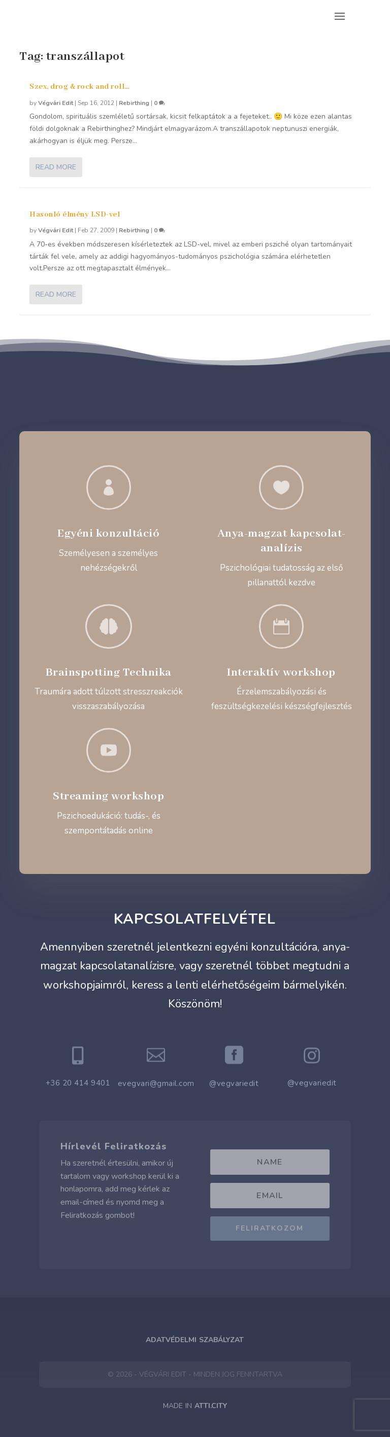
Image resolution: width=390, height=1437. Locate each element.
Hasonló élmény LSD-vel (74, 214)
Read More (56, 167)
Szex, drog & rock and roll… (79, 86)
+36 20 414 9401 (78, 1083)
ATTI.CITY (210, 1406)
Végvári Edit (55, 103)
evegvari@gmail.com (156, 1083)
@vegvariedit (233, 1083)
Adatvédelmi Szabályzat (195, 1340)
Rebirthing (134, 103)
